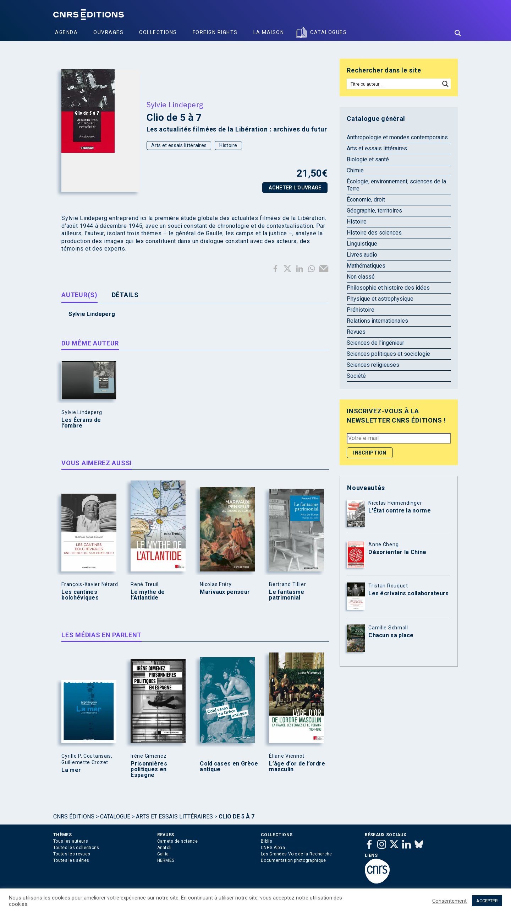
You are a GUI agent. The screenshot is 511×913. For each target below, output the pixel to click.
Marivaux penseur (225, 592)
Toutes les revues (71, 854)
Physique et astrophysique (380, 298)
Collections (158, 32)
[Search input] (394, 84)
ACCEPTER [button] (487, 900)
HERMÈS (166, 860)
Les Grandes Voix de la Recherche (296, 854)
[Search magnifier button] (457, 33)
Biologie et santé (368, 159)
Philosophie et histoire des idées (388, 287)
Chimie (355, 170)
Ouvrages (108, 32)
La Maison (268, 32)
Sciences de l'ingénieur (375, 342)
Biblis (266, 841)
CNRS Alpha (273, 847)
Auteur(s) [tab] (79, 295)
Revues (356, 331)
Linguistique (362, 243)
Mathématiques (366, 265)
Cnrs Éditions (73, 816)
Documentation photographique (293, 860)
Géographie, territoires (374, 210)
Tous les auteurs (70, 841)
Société (356, 375)
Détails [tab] (125, 295)
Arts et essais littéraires (179, 145)
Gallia (163, 854)
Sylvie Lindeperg (175, 104)
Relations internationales (377, 320)
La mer (71, 770)
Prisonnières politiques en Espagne (149, 769)
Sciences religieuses (373, 364)
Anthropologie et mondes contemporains (397, 137)
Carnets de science (177, 841)
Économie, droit (366, 199)
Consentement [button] (449, 901)
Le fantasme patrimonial (286, 595)
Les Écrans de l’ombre (81, 423)
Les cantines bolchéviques (80, 595)
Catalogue (115, 816)
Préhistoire (360, 309)
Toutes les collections (76, 847)
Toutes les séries (71, 860)
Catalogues (328, 32)
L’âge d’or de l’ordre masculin (297, 766)
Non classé (361, 276)
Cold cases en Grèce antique (229, 766)
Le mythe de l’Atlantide (148, 595)
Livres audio (362, 254)
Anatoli (164, 847)
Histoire (228, 145)
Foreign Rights (215, 32)
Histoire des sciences (374, 232)
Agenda (66, 32)
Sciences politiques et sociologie (388, 353)
